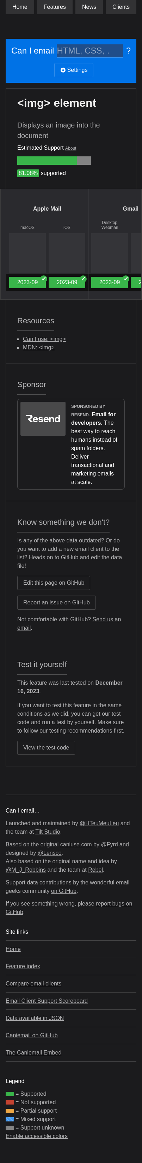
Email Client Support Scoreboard (47, 1001)
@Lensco (50, 853)
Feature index (23, 966)
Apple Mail (47, 209)
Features (55, 7)
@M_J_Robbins (26, 870)
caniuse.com (76, 844)
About (70, 148)
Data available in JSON (35, 1018)
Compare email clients (33, 984)
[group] (47, 160)
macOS (27, 227)
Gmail (130, 209)
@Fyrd (109, 844)
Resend (80, 414)
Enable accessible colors (37, 1136)
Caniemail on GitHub (32, 1035)
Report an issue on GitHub (56, 602)
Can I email (32, 50)
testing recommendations (80, 731)
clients (121, 7)
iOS (66, 227)
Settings (74, 70)
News (89, 7)
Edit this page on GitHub (53, 583)
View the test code (46, 748)
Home (19, 7)
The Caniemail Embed (33, 1053)
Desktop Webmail (109, 225)
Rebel (95, 870)
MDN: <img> (39, 347)
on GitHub (63, 891)
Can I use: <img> (44, 339)
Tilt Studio (47, 832)
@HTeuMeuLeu (99, 823)
